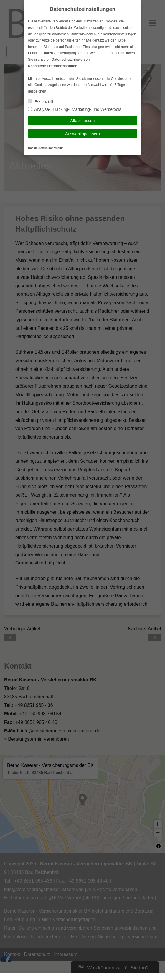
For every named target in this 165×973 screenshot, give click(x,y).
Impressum (55, 147)
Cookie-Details (38, 147)
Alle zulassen (82, 120)
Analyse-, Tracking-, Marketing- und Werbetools (74, 109)
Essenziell (40, 101)
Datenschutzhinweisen (71, 59)
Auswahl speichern (82, 133)
